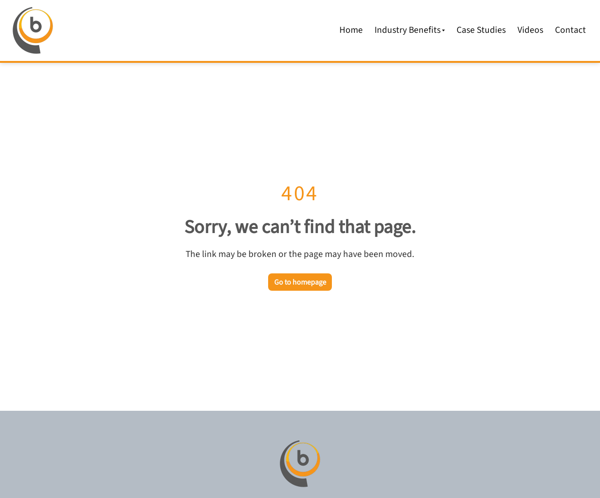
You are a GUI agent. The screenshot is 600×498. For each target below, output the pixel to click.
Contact (570, 30)
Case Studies (481, 30)
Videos (530, 30)
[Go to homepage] (300, 463)
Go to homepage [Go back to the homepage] (300, 282)
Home (351, 30)
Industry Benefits (410, 30)
